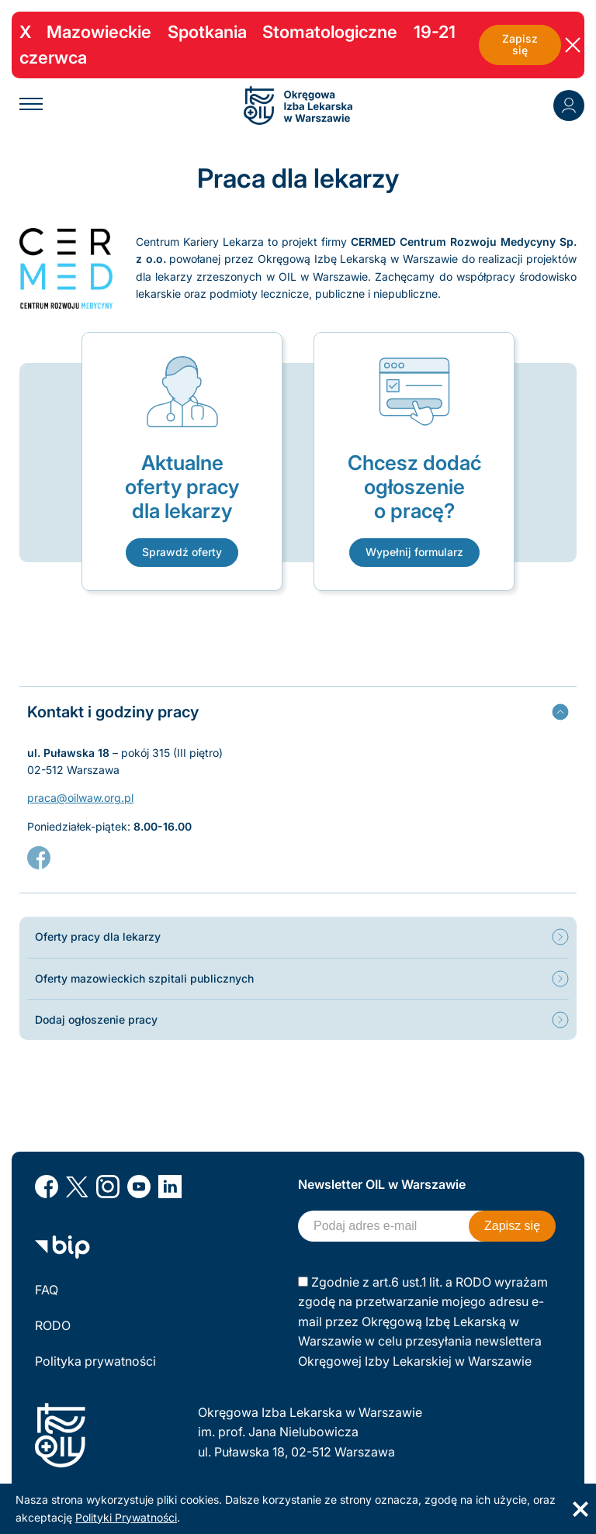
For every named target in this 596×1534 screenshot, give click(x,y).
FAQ (46, 1289)
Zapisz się (520, 45)
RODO (53, 1325)
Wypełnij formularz (414, 551)
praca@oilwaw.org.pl (80, 797)
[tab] (298, 711)
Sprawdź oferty (182, 551)
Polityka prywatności (95, 1361)
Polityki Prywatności (126, 1517)
